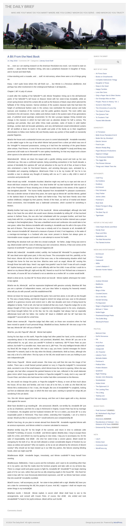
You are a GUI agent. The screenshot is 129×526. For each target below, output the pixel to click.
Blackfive (99, 287)
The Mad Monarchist (103, 239)
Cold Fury (99, 178)
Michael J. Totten (102, 309)
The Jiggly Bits (101, 160)
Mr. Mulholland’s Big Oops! (105, 413)
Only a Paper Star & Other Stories (108, 95)
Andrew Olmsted (102, 281)
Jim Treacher (100, 352)
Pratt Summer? (101, 410)
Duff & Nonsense (102, 336)
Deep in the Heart (102, 86)
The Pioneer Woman (103, 163)
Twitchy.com (100, 396)
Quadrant (99, 371)
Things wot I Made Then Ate (106, 166)
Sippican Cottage (102, 154)
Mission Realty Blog (103, 148)
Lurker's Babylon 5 (102, 266)
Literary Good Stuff (46, 61)
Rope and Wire (101, 233)
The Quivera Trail (102, 114)
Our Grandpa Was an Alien (105, 99)
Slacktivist (99, 209)
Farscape (99, 257)
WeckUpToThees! (102, 322)
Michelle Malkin (101, 358)
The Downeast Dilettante (105, 157)
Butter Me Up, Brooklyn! (104, 138)
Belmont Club (101, 333)
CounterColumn (101, 293)
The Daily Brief (19, 7)
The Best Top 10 (102, 212)
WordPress (118, 522)
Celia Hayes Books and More (106, 227)
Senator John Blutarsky (104, 377)
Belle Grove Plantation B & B (106, 135)
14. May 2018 (12, 61)
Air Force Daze (101, 73)
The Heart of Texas (103, 111)
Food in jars (100, 144)
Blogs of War (100, 290)
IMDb (98, 263)
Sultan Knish (100, 383)
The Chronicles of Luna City (106, 108)
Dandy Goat (100, 230)
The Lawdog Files (102, 389)
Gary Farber (100, 193)
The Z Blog (100, 393)
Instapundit (100, 349)
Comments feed (101, 445)
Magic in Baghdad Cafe (104, 306)
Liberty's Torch (101, 355)
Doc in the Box (101, 297)
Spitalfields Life (101, 236)
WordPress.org (101, 448)
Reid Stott (99, 203)
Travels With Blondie (103, 120)
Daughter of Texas (102, 83)
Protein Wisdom (101, 368)
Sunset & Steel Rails (103, 105)
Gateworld (99, 260)
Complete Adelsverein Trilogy (106, 80)
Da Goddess (100, 181)
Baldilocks (99, 284)
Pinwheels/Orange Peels (105, 315)
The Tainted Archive (103, 242)
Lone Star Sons (101, 92)
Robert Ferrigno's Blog (104, 206)
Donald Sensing (101, 300)
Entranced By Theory (103, 427)
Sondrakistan (100, 380)
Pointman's (100, 200)
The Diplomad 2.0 (102, 386)
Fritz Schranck (101, 190)
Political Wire (100, 364)
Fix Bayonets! (101, 303)
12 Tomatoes (100, 132)
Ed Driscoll (100, 187)
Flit (97, 339)
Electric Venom (101, 141)
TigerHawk (100, 215)
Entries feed (100, 442)
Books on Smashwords (104, 77)
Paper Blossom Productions (106, 151)
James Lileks (100, 197)
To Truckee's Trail (102, 117)
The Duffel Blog (101, 319)
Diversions (99, 419)
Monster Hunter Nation (104, 270)
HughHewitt (100, 346)
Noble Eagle (100, 312)
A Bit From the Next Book (23, 56)
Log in (98, 439)
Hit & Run (99, 342)
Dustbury (99, 184)
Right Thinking (101, 374)
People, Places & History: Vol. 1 (107, 102)
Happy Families (101, 89)
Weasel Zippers (101, 399)
